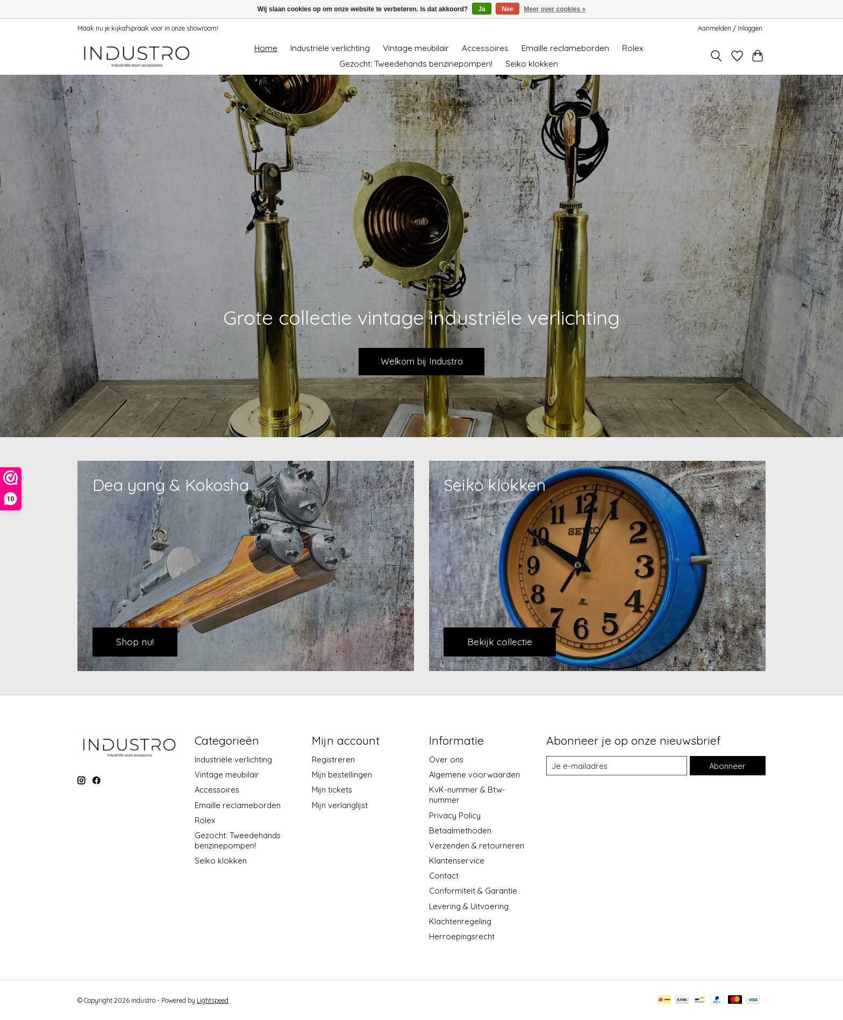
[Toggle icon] (716, 56)
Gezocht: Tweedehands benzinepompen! (415, 64)
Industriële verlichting (330, 48)
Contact (444, 876)
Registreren (333, 759)
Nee (507, 9)
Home (265, 48)
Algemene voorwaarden (474, 774)
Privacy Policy (455, 815)
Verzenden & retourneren (476, 845)
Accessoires (485, 48)
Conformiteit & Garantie (473, 891)
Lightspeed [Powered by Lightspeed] (212, 1000)
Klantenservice (456, 860)
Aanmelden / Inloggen (730, 28)
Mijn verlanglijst (340, 805)
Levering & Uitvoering (469, 906)
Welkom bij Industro (421, 360)
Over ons (446, 759)
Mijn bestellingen (342, 774)
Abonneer (727, 766)
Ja (481, 9)
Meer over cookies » (555, 9)
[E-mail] (616, 765)
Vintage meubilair (416, 48)
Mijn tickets (332, 789)
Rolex (632, 48)
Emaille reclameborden (565, 48)
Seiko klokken (531, 64)
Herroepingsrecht (462, 936)
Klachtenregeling (460, 921)
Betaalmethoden (460, 830)
